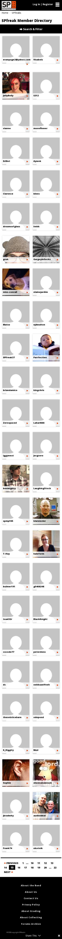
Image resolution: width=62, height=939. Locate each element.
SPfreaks (16, 12)
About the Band (31, 885)
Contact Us (31, 898)
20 (45, 867)
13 (52, 863)
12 (45, 863)
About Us (31, 891)
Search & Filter (31, 29)
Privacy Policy (31, 904)
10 (32, 863)
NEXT (8, 872)
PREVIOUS (11, 863)
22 (55, 867)
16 (19, 867)
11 (38, 863)
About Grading (31, 911)
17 (25, 867)
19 (38, 867)
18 (32, 867)
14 (5, 867)
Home (5, 12)
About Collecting (31, 917)
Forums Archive (31, 923)
